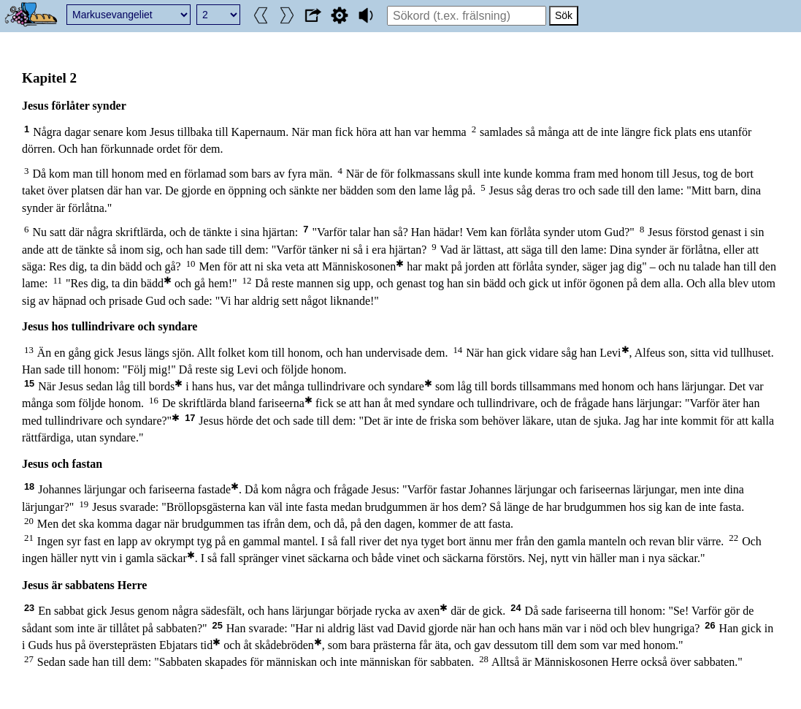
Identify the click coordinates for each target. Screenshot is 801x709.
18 (29, 486)
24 (515, 607)
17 (190, 417)
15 (29, 383)
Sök (563, 15)
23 (29, 607)
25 (217, 625)
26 (710, 625)
